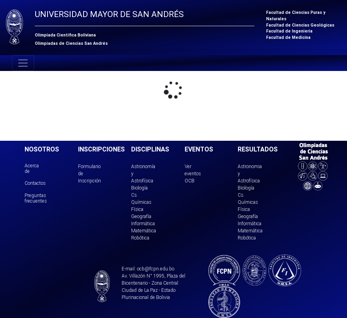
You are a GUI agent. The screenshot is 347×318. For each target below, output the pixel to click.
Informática (143, 223)
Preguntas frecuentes (36, 198)
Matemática (143, 231)
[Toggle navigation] (23, 63)
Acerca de (32, 168)
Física (137, 209)
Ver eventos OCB (193, 173)
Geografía (141, 216)
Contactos (35, 183)
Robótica (140, 238)
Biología (139, 188)
